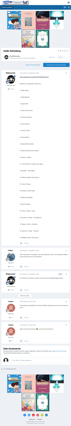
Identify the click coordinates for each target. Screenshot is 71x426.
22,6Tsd (11, 89)
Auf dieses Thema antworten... (22, 360)
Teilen (52, 57)
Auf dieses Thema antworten (56, 65)
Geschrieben (29, 73)
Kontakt (39, 419)
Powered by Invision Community (35, 423)
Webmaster (16, 56)
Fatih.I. (10, 250)
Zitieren (26, 243)
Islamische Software (29, 58)
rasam (10, 301)
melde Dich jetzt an (58, 351)
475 (11, 317)
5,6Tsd (11, 266)
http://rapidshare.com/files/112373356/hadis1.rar (34, 77)
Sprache (32, 419)
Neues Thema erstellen (33, 65)
